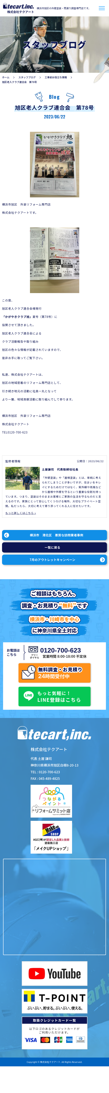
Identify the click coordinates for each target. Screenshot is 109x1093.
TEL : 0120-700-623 (45, 771)
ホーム (5, 77)
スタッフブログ (27, 77)
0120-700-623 (59, 650)
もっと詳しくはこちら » (20, 513)
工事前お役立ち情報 (56, 77)
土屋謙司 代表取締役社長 (60, 469)
